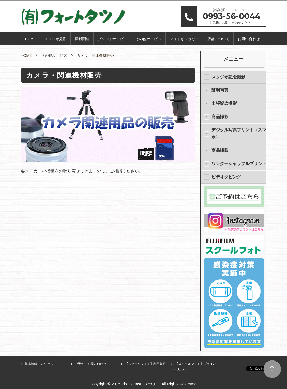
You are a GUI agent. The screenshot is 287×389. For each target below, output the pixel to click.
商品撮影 (219, 116)
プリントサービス (112, 39)
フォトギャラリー (184, 39)
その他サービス (148, 39)
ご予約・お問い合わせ (90, 364)
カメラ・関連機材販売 (95, 55)
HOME (30, 39)
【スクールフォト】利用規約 (145, 364)
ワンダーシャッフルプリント (238, 163)
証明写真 (219, 90)
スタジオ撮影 (55, 39)
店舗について (218, 39)
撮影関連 (82, 39)
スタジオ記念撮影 (228, 77)
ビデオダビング (226, 177)
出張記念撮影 (224, 103)
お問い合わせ (249, 39)
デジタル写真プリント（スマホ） (238, 133)
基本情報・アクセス (39, 364)
